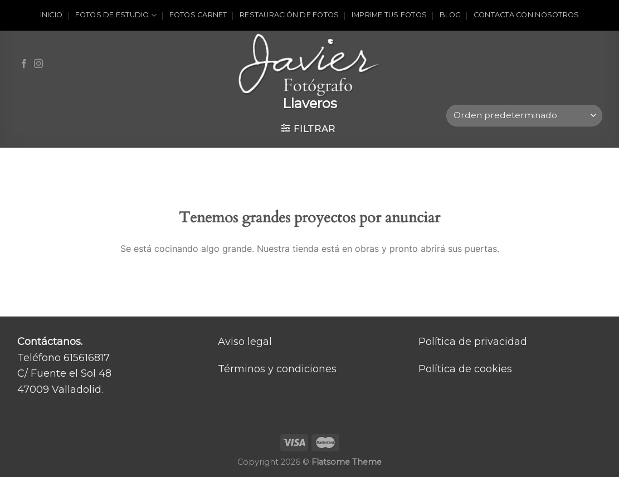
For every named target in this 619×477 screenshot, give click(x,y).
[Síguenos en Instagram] (38, 64)
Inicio (51, 15)
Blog (450, 15)
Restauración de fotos (289, 15)
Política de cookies (465, 369)
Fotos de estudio (116, 15)
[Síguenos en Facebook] (24, 64)
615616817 (87, 358)
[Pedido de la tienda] (524, 115)
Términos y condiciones (277, 369)
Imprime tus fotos (389, 15)
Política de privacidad (472, 341)
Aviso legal (245, 341)
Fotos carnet (198, 15)
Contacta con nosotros (526, 15)
